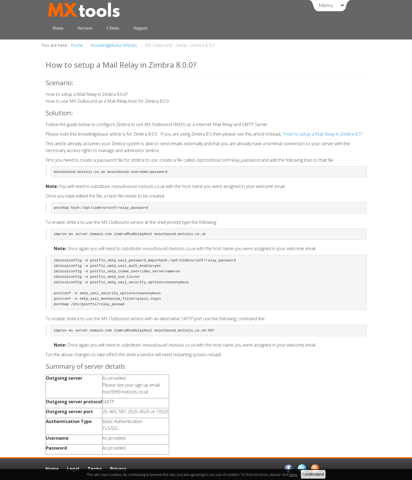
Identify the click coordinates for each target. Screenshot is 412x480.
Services (85, 28)
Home (58, 28)
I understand (313, 474)
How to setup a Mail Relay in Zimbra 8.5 (322, 134)
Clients (113, 28)
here (293, 474)
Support (140, 28)
